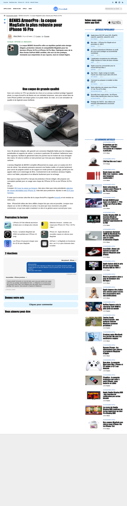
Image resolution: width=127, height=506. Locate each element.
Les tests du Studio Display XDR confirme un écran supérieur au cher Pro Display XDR (113, 410)
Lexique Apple (54, 454)
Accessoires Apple (11, 15)
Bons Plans (17, 8)
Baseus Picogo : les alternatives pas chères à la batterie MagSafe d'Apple (112, 350)
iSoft (22, 447)
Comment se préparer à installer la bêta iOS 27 (104, 81)
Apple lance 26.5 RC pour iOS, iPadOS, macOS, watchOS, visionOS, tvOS (104, 36)
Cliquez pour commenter (40, 304)
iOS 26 (27, 2)
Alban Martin (17, 36)
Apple (25, 8)
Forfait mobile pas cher (56, 447)
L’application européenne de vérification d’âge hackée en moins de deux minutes (104, 59)
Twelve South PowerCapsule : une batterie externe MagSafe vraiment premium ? (111, 321)
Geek (30, 8)
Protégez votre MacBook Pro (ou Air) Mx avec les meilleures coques (112, 336)
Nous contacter (54, 443)
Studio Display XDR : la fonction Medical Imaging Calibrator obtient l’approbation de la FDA (112, 219)
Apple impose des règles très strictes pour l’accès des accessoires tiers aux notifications (113, 293)
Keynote (6, 2)
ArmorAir (57, 197)
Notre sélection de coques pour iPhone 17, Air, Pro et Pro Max (104, 88)
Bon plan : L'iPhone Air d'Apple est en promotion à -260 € (103, 43)
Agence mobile (83, 443)
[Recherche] (113, 8)
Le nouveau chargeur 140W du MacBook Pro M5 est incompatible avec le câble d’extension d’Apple (112, 236)
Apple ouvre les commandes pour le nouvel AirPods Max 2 (103, 66)
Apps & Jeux (7, 8)
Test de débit (53, 450)
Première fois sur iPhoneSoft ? (30, 443)
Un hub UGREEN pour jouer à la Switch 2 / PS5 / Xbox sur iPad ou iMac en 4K (112, 203)
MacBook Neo (13, 2)
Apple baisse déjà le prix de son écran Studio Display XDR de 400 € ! (113, 266)
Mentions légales (26, 461)
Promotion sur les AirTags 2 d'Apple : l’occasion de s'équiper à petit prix (112, 148)
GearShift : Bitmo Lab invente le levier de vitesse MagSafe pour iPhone (111, 252)
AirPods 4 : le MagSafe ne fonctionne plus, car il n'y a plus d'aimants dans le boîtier (62, 243)
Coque (11, 42)
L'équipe (23, 450)
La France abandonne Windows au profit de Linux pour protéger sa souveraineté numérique (104, 51)
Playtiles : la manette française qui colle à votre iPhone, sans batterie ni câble (111, 380)
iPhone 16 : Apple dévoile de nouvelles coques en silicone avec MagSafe (61, 234)
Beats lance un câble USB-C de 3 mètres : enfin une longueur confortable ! (113, 175)
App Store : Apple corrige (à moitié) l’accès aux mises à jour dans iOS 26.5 (104, 74)
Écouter (46, 36)
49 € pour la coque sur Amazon (25, 188)
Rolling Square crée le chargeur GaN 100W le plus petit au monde (112, 306)
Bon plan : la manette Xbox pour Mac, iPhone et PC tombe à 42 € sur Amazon (113, 365)
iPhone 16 (19, 42)
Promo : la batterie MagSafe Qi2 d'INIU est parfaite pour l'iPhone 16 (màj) (25, 234)
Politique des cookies (27, 457)
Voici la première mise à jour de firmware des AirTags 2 (113, 278)
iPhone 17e (21, 2)
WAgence (82, 447)
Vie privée (24, 454)
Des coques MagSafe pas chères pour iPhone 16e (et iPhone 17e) (113, 424)
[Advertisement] (41, 72)
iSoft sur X (82, 450)
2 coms (38, 36)
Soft (62, 9)
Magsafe (28, 42)
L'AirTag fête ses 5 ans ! (112, 161)
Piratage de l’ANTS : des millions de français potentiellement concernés (103, 102)
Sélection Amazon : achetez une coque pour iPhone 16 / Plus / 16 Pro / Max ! (62, 225)
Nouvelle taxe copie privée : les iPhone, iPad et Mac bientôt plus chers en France (104, 95)
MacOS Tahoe (34, 2)
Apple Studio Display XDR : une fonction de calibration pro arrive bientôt (113, 395)
